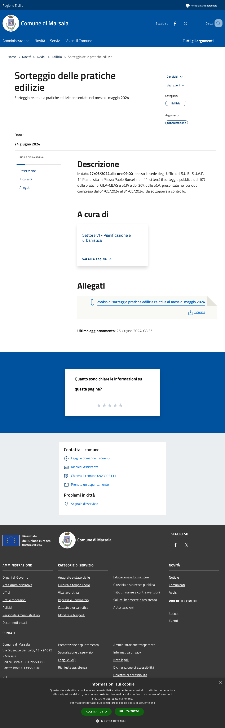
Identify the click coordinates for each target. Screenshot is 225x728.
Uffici (6, 592)
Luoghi (173, 613)
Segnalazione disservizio (75, 652)
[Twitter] (180, 23)
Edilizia (57, 56)
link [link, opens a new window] (153, 703)
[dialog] (112, 703)
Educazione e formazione (131, 577)
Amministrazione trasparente (134, 644)
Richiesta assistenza (72, 667)
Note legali (121, 659)
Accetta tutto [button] (96, 711)
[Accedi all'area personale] (201, 5)
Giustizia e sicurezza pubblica (134, 584)
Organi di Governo (15, 577)
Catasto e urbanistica (73, 607)
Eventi (173, 620)
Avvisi (41, 56)
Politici (7, 607)
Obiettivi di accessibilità (130, 674)
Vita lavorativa (68, 592)
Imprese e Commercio (73, 599)
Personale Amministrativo (21, 615)
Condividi (175, 76)
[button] (112, 721)
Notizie (174, 577)
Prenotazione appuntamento (78, 644)
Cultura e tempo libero (74, 584)
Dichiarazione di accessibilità (133, 667)
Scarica (196, 312)
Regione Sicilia (13, 5)
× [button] (220, 682)
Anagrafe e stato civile (74, 577)
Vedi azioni (176, 85)
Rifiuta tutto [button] (129, 711)
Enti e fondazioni (14, 599)
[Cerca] (217, 23)
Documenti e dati (15, 622)
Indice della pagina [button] (31, 157)
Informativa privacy (127, 652)
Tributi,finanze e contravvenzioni (136, 592)
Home (12, 56)
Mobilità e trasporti (71, 615)
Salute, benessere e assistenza (135, 599)
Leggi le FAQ (67, 659)
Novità (26, 56)
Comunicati (177, 584)
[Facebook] (170, 23)
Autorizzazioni (123, 607)
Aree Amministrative (17, 584)
